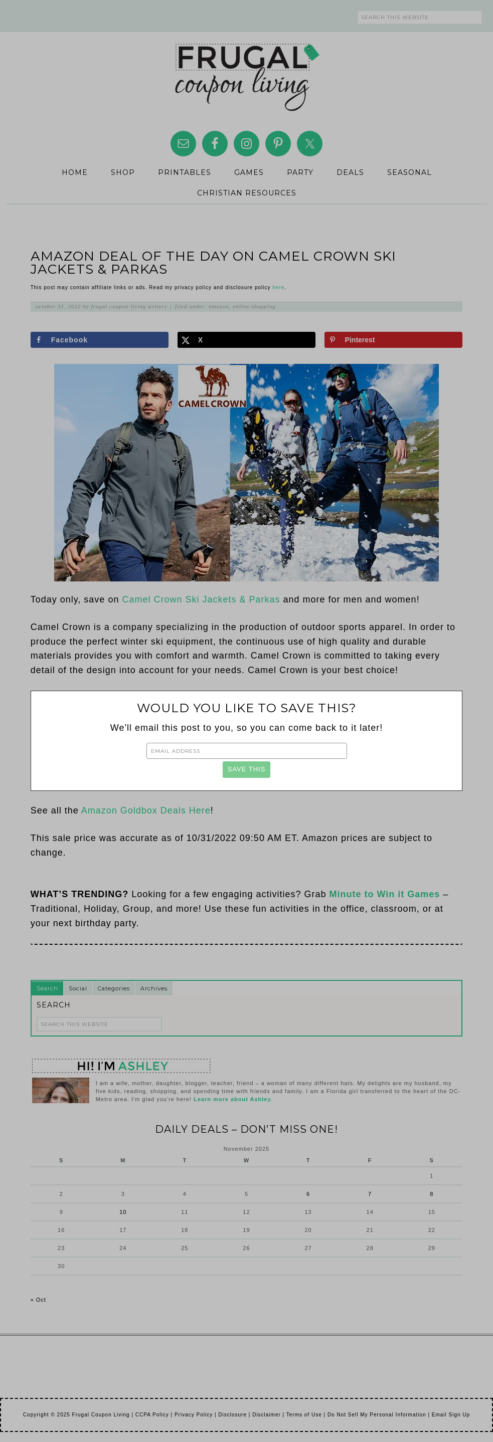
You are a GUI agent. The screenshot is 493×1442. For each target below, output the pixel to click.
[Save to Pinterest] (393, 340)
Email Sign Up (451, 1414)
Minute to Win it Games (385, 894)
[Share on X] (247, 340)
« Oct (38, 1300)
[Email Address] (246, 751)
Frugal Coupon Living (247, 73)
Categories (114, 988)
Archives (154, 988)
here (278, 287)
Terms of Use (304, 1414)
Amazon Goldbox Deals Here (146, 810)
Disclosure (232, 1414)
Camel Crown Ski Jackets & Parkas (201, 599)
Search (47, 988)
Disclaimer (266, 1414)
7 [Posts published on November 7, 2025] (370, 1194)
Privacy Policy (194, 1414)
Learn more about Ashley (232, 1099)
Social (78, 988)
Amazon (219, 306)
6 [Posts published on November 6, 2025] (308, 1194)
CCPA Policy (152, 1414)
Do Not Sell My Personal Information (376, 1414)
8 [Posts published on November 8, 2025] (431, 1194)
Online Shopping (254, 306)
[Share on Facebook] (100, 340)
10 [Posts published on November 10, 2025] (122, 1212)
